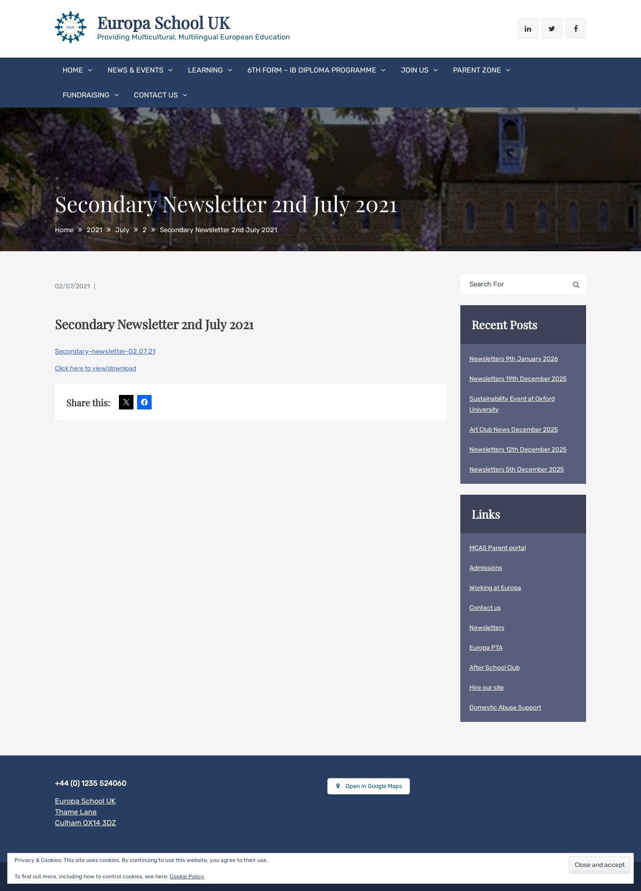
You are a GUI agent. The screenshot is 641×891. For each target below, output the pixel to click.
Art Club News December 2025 (513, 429)
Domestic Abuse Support (505, 707)
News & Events (135, 70)
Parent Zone (477, 70)
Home (73, 70)
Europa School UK (163, 22)
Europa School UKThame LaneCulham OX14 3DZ (85, 812)
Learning (205, 70)
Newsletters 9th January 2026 (513, 359)
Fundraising (86, 95)
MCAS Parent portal (497, 548)
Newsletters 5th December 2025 (516, 469)
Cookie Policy (187, 876)
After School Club (494, 668)
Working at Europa (495, 588)
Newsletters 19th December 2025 (518, 379)
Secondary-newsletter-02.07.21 (105, 351)
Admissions (485, 568)
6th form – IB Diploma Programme (311, 70)
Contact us (156, 95)
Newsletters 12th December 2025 (518, 449)
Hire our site (486, 687)
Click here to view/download (95, 368)
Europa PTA (486, 648)
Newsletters (486, 628)
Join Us (415, 70)
